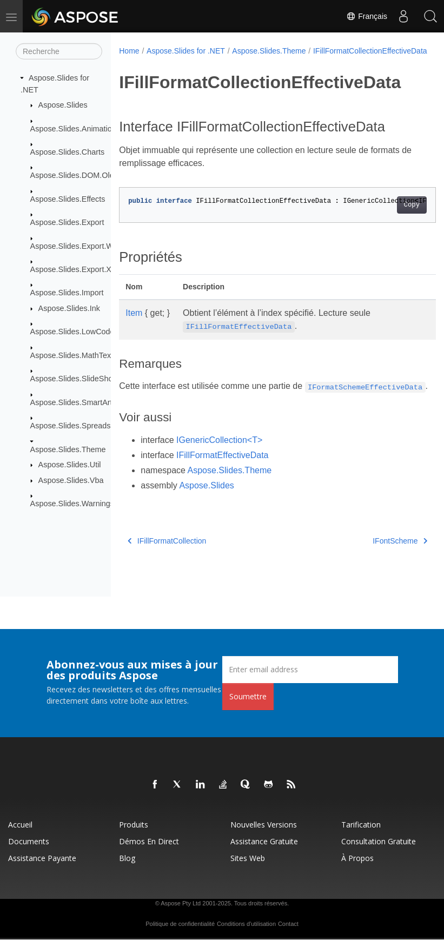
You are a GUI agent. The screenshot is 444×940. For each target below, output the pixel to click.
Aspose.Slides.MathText (72, 355)
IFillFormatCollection (167, 565)
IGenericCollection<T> (219, 464)
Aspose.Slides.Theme (68, 449)
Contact (288, 924)
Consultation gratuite (378, 842)
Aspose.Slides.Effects (67, 199)
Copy (389, 216)
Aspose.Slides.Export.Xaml (77, 269)
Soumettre (248, 697)
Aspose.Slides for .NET (186, 51)
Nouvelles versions (263, 825)
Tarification (361, 825)
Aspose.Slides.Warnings (72, 503)
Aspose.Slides (63, 105)
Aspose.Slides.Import (67, 292)
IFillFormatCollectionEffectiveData (184, 62)
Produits (133, 825)
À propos (357, 858)
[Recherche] (59, 51)
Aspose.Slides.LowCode (72, 331)
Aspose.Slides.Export (67, 222)
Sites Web (247, 858)
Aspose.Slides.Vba (71, 480)
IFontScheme (377, 565)
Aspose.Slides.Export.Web (76, 245)
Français (366, 16)
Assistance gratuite (264, 842)
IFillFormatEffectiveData (222, 479)
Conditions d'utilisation (246, 924)
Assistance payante (42, 858)
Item (133, 324)
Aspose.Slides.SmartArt (71, 402)
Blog (127, 858)
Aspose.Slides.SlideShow (74, 378)
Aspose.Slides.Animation (73, 128)
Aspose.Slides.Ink (69, 308)
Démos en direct (149, 842)
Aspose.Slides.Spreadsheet (78, 425)
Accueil (20, 825)
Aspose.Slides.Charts (67, 152)
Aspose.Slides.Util (69, 464)
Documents (28, 842)
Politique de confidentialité (180, 924)
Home (129, 51)
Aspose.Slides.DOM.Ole (72, 175)
